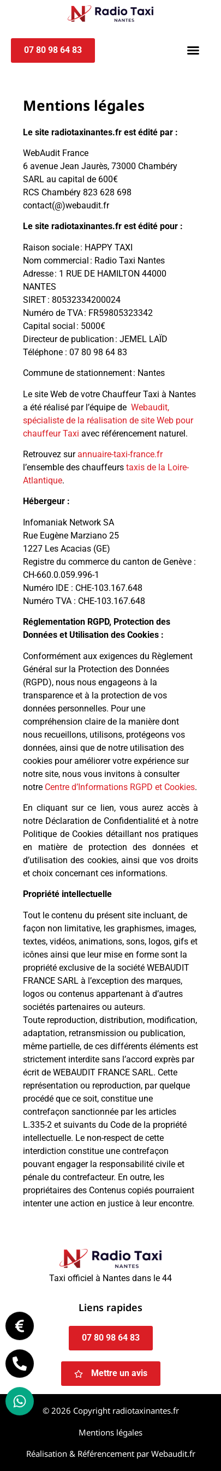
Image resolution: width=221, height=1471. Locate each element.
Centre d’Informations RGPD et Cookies (120, 787)
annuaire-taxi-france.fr (120, 454)
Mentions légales (110, 1432)
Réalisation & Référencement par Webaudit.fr (110, 1453)
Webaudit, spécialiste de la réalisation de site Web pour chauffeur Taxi (108, 420)
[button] (193, 50)
